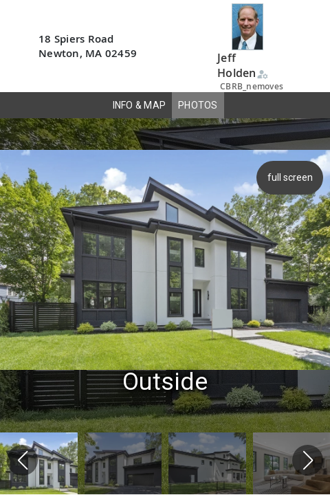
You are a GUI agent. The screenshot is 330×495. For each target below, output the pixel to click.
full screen (291, 177)
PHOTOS (198, 105)
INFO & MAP (139, 105)
